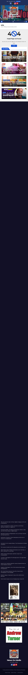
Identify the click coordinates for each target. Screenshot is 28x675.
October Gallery (13, 672)
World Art (4, 55)
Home (2, 26)
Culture (4, 67)
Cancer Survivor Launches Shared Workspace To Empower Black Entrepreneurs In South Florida (13, 70)
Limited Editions (20, 672)
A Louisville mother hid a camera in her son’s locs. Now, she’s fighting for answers (14, 83)
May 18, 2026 (6, 72)
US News (4, 92)
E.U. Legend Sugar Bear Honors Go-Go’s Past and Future (13, 94)
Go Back (14, 45)
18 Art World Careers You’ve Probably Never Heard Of (12, 578)
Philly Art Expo (7, 672)
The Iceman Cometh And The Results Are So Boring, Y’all (13, 547)
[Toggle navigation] (13, 21)
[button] (24, 21)
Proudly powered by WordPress (8, 669)
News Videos (13, 72)
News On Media (14, 16)
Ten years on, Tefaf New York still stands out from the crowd (13, 57)
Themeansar (23, 669)
